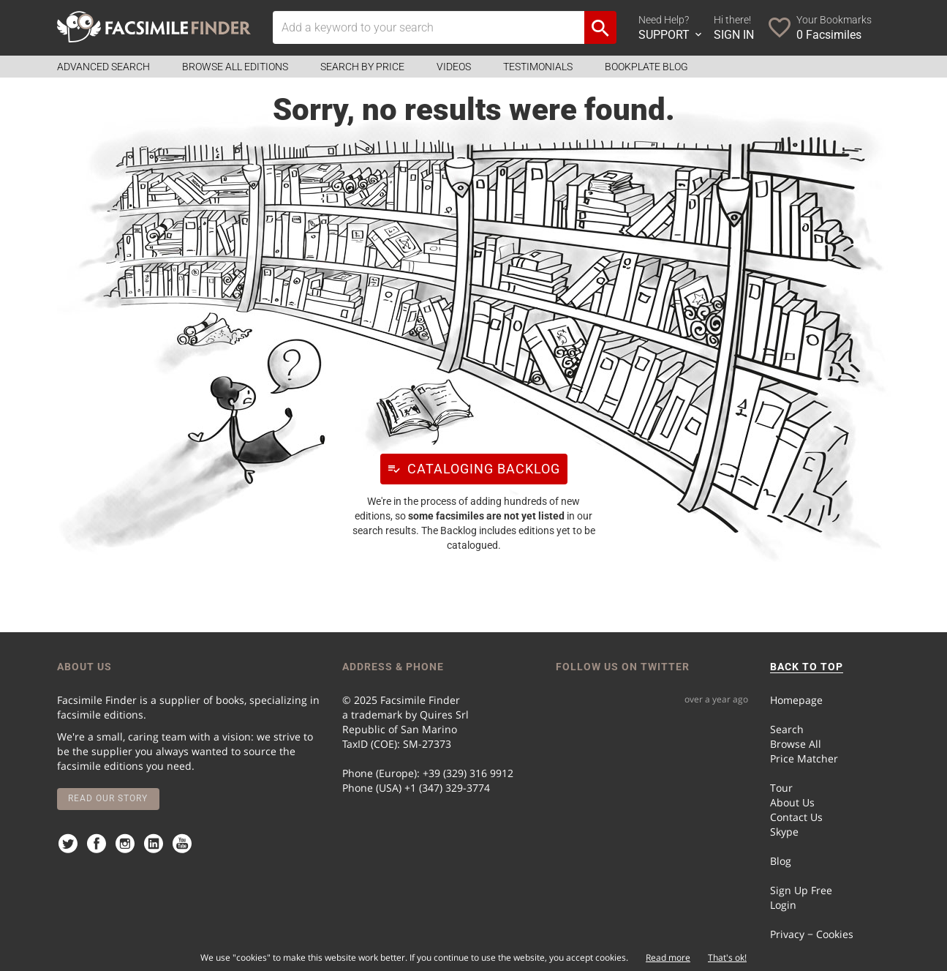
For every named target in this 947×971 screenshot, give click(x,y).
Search (787, 729)
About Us (792, 802)
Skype (784, 832)
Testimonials (538, 66)
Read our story (108, 798)
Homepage (796, 700)
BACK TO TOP (806, 666)
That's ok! (727, 957)
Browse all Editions (235, 66)
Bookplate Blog (646, 66)
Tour (781, 788)
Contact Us (796, 817)
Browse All (795, 744)
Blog (780, 861)
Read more (668, 957)
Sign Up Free (801, 890)
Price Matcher (804, 758)
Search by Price (362, 66)
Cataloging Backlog (470, 469)
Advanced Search (103, 66)
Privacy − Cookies (811, 934)
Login (783, 905)
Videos (454, 66)
